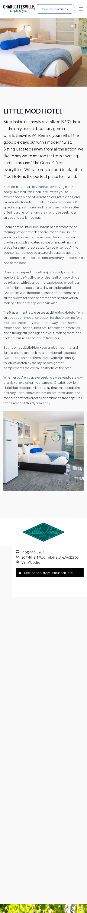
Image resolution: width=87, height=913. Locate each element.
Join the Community (54, 9)
